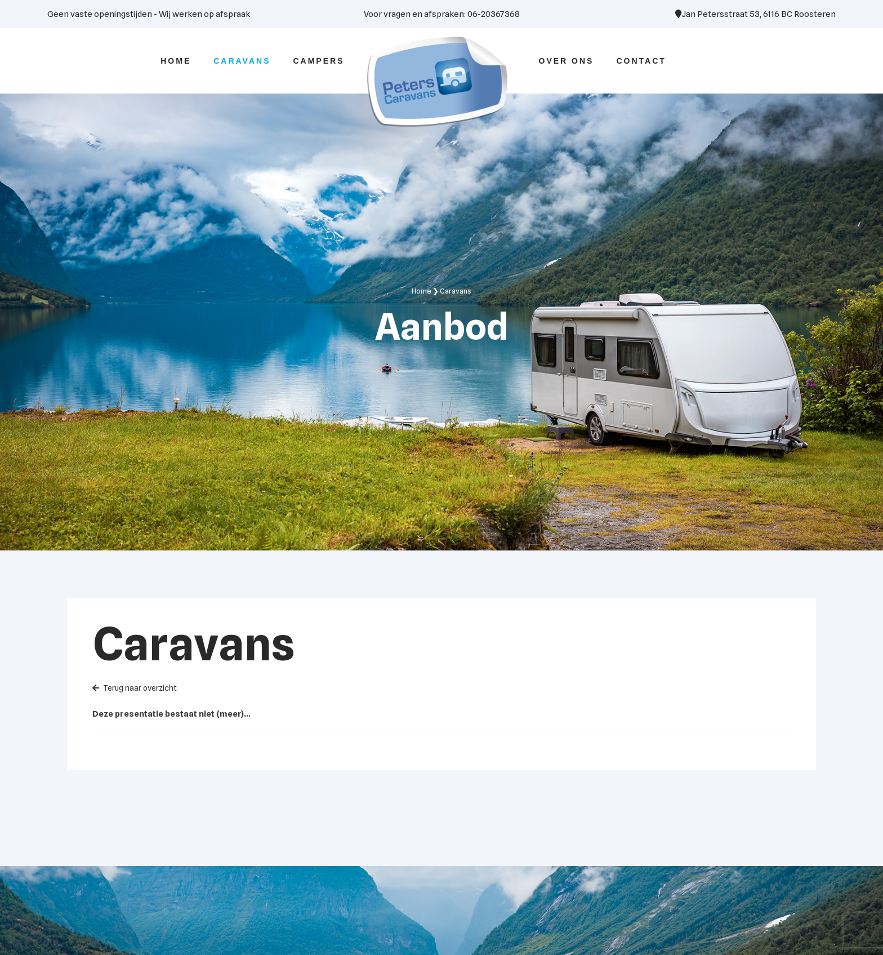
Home (421, 291)
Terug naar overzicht (134, 687)
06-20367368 (493, 14)
